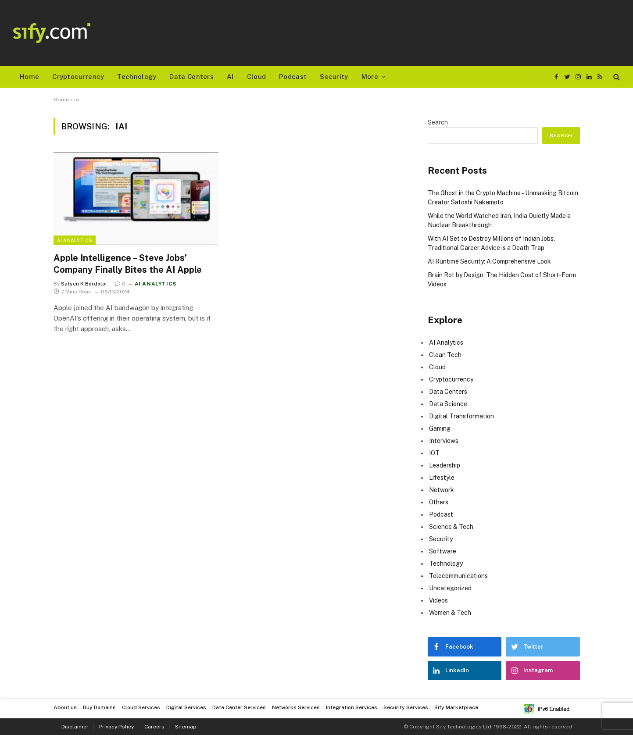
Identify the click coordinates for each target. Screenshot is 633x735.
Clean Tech (445, 354)
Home (29, 76)
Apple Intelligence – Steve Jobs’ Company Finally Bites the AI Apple (128, 264)
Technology (136, 76)
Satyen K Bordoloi (84, 284)
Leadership (444, 465)
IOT (434, 453)
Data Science (448, 403)
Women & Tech (450, 612)
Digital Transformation (461, 416)
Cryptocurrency (78, 76)
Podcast (293, 76)
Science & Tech (451, 526)
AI (230, 76)
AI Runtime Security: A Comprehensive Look (489, 261)
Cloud (256, 76)
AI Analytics (75, 240)
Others (438, 502)
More (369, 76)
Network (441, 489)
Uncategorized (450, 588)
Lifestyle (441, 477)
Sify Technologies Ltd (463, 727)
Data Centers (191, 76)
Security (334, 76)
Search (438, 122)
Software (442, 551)
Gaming (440, 428)
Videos (438, 600)
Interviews (443, 440)
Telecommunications (458, 575)
